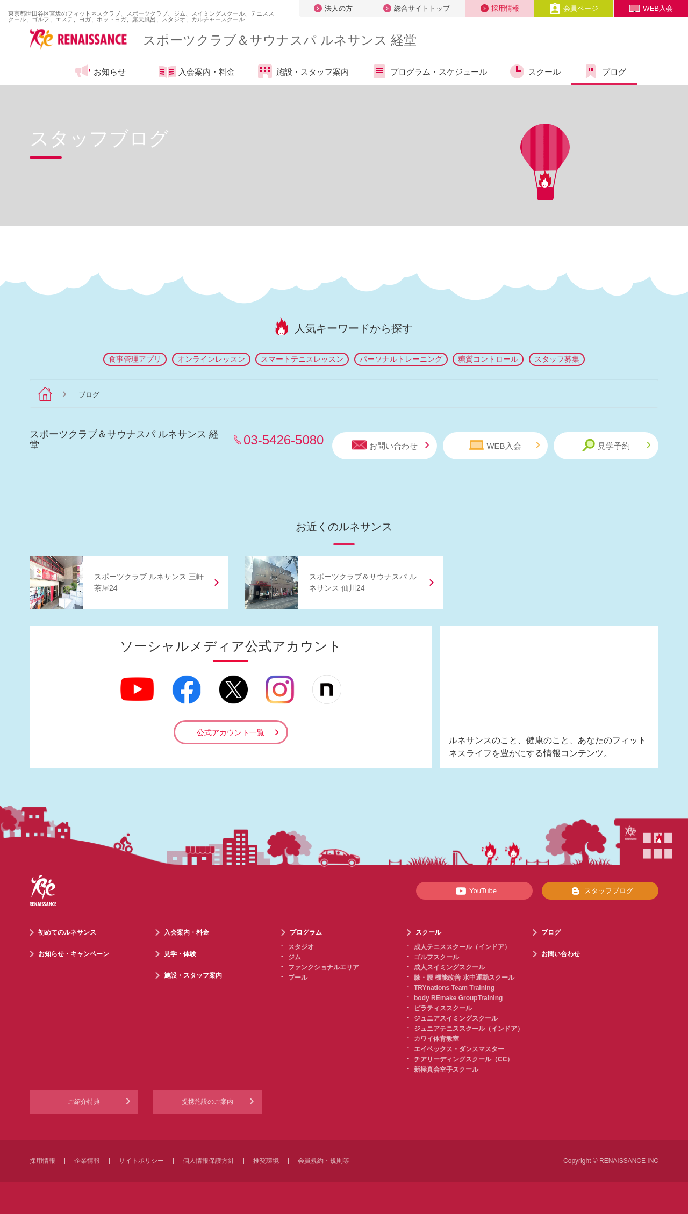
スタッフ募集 (556, 359)
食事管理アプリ (135, 359)
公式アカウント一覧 (230, 732)
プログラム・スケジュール (428, 71)
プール (297, 977)
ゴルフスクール (436, 957)
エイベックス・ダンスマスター (459, 1049)
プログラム (306, 932)
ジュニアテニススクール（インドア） (469, 1028)
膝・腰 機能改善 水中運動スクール (464, 977)
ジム (294, 957)
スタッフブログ (600, 891)
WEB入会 (651, 8)
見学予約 (616, 445)
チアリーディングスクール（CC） (463, 1059)
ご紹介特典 (84, 1101)
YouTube (474, 891)
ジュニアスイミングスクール (456, 1018)
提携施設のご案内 (207, 1101)
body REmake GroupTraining (458, 998)
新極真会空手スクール (446, 1069)
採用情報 (500, 8)
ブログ (604, 71)
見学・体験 (180, 954)
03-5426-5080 (283, 440)
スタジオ (301, 947)
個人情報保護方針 (208, 1161)
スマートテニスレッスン (302, 359)
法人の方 (333, 8)
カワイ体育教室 (436, 1039)
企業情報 (87, 1161)
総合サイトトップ (416, 8)
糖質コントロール (488, 359)
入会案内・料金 (197, 73)
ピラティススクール (443, 1008)
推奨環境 (266, 1161)
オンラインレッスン (211, 359)
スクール (534, 71)
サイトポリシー (141, 1161)
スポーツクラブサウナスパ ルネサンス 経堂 (280, 40)
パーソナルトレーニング (401, 359)
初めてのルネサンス (67, 932)
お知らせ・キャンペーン (73, 954)
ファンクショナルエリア (323, 967)
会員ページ (573, 8)
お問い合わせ (390, 445)
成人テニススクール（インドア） (462, 947)
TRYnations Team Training (454, 988)
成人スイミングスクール (449, 967)
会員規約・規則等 (323, 1161)
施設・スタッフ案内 (302, 71)
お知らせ (100, 71)
